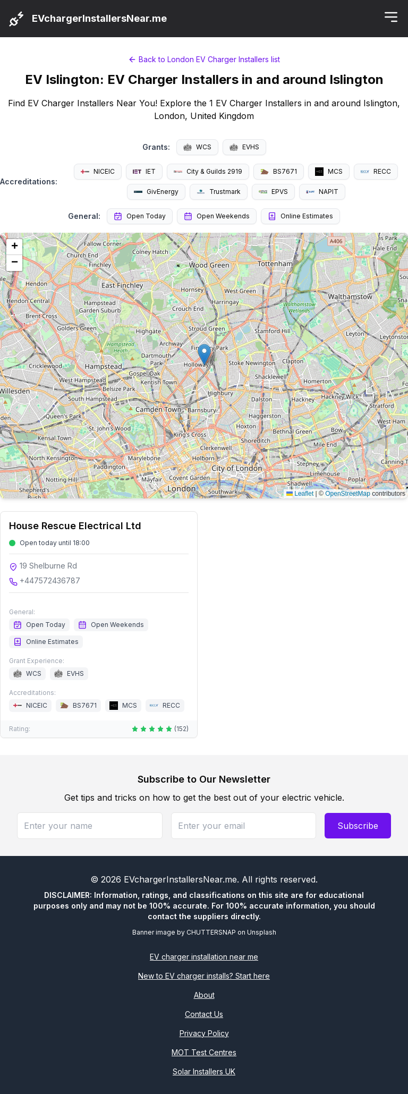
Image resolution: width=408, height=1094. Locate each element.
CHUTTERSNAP (211, 932)
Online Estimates (300, 216)
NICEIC (98, 171)
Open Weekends (217, 216)
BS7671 (278, 171)
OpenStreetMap (347, 493)
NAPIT (322, 192)
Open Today (140, 216)
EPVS (273, 192)
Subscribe (357, 825)
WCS (197, 147)
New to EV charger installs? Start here (204, 975)
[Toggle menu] (391, 17)
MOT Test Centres (204, 1052)
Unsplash (261, 932)
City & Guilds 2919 (208, 171)
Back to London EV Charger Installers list (204, 59)
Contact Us (204, 1014)
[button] (204, 355)
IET (144, 171)
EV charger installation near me (204, 956)
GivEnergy (156, 192)
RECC (376, 171)
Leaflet (299, 493)
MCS (329, 171)
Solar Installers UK (204, 1071)
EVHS (244, 147)
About (204, 994)
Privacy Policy (204, 1033)
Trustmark (219, 192)
